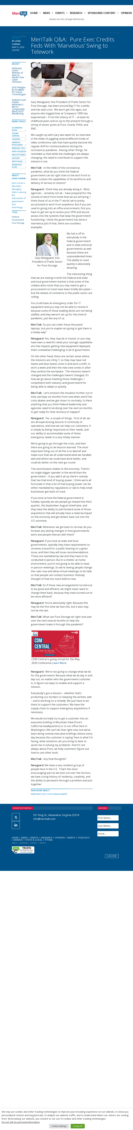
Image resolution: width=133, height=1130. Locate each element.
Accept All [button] (77, 1126)
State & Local (33, 839)
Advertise (23, 843)
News (46, 13)
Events (60, 13)
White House (17, 161)
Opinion (60, 837)
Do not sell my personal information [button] (21, 1122)
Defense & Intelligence (17, 143)
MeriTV (71, 837)
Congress (16, 139)
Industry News (18, 155)
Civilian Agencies (15, 134)
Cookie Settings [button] (59, 1126)
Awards (18, 839)
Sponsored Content (102, 13)
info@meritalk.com (44, 819)
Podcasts (84, 837)
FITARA (49, 839)
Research (76, 13)
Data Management (57, 794)
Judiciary (16, 158)
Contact (33, 843)
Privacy (43, 843)
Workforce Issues (17, 166)
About (14, 843)
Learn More (59, 663)
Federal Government (18, 218)
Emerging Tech (39, 794)
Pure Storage (18, 223)
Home (34, 13)
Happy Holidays (19, 151)
